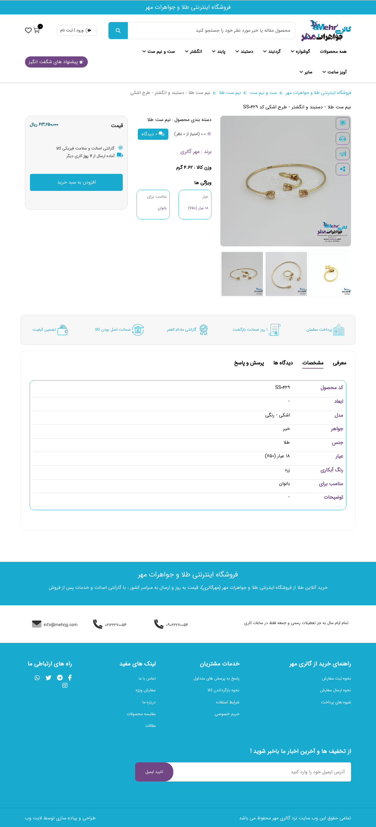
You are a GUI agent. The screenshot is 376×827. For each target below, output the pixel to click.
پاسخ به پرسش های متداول (216, 678)
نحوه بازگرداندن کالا (223, 690)
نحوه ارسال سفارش (335, 690)
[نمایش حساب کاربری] (28, 30)
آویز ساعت (334, 72)
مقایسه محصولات (141, 714)
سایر (305, 72)
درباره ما (149, 702)
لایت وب (33, 818)
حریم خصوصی (227, 714)
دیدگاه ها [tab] (283, 363)
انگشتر (193, 51)
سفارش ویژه (146, 690)
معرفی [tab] (339, 363)
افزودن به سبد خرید (76, 182)
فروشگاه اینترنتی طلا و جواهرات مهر (318, 92)
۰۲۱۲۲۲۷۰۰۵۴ (110, 625)
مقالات (150, 725)
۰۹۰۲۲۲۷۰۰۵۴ (171, 625)
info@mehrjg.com (55, 625)
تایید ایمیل (154, 772)
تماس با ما (147, 678)
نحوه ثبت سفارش (336, 678)
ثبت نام (66, 30)
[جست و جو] (118, 30)
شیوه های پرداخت (336, 702)
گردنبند (272, 51)
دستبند (244, 51)
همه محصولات (333, 51)
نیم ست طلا (230, 92)
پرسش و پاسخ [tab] (249, 363)
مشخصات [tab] (312, 363)
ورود (84, 30)
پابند (218, 51)
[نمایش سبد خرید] (36, 30)
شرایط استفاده (227, 702)
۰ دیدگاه (153, 134)
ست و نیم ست (158, 51)
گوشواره (300, 51)
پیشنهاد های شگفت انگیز (56, 61)
